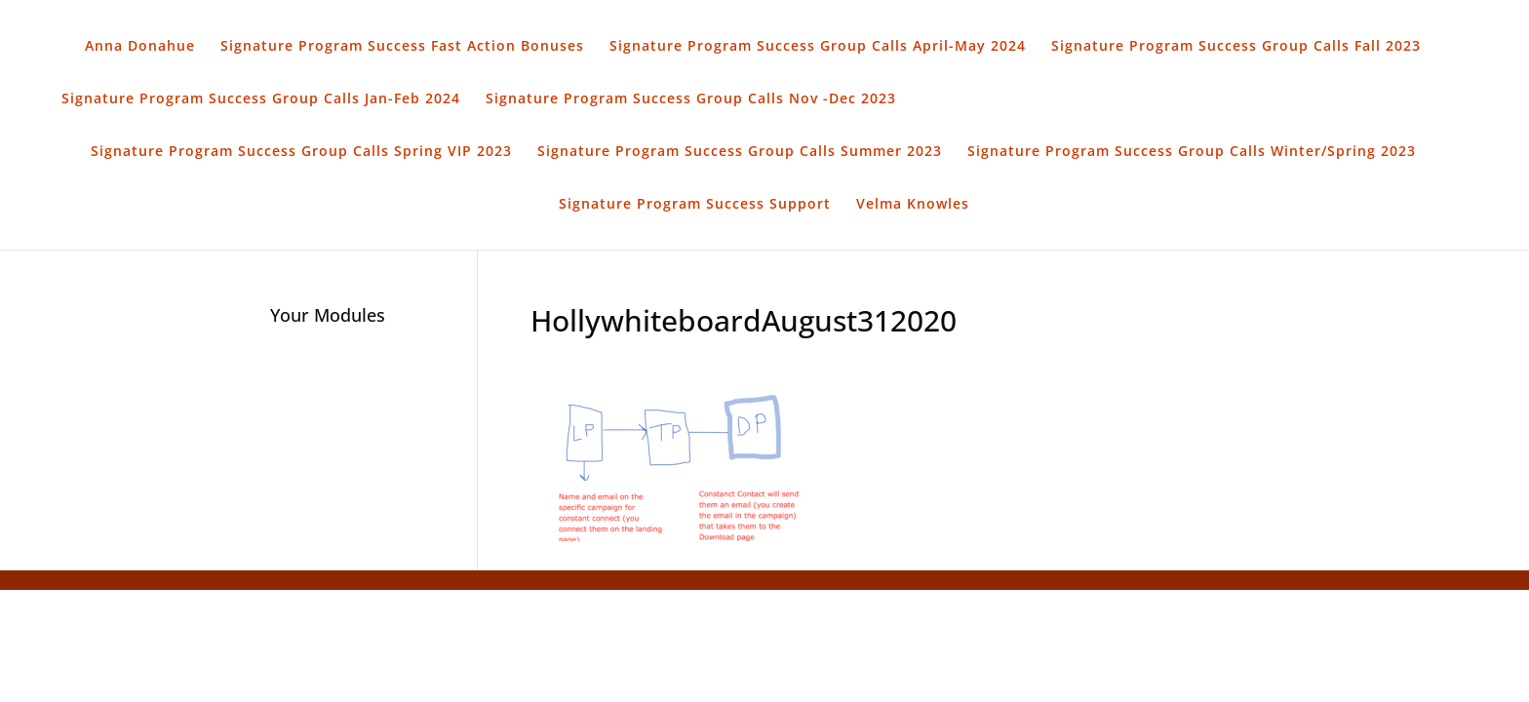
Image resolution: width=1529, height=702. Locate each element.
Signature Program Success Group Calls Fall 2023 (1236, 47)
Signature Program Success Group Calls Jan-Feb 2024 (260, 99)
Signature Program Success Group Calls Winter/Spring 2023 (1191, 152)
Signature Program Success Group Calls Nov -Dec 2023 (691, 99)
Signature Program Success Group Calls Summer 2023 (739, 152)
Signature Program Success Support (695, 205)
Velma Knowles (912, 205)
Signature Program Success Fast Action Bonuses (402, 47)
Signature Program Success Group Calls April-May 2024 (817, 47)
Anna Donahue (140, 47)
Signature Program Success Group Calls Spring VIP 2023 (301, 152)
